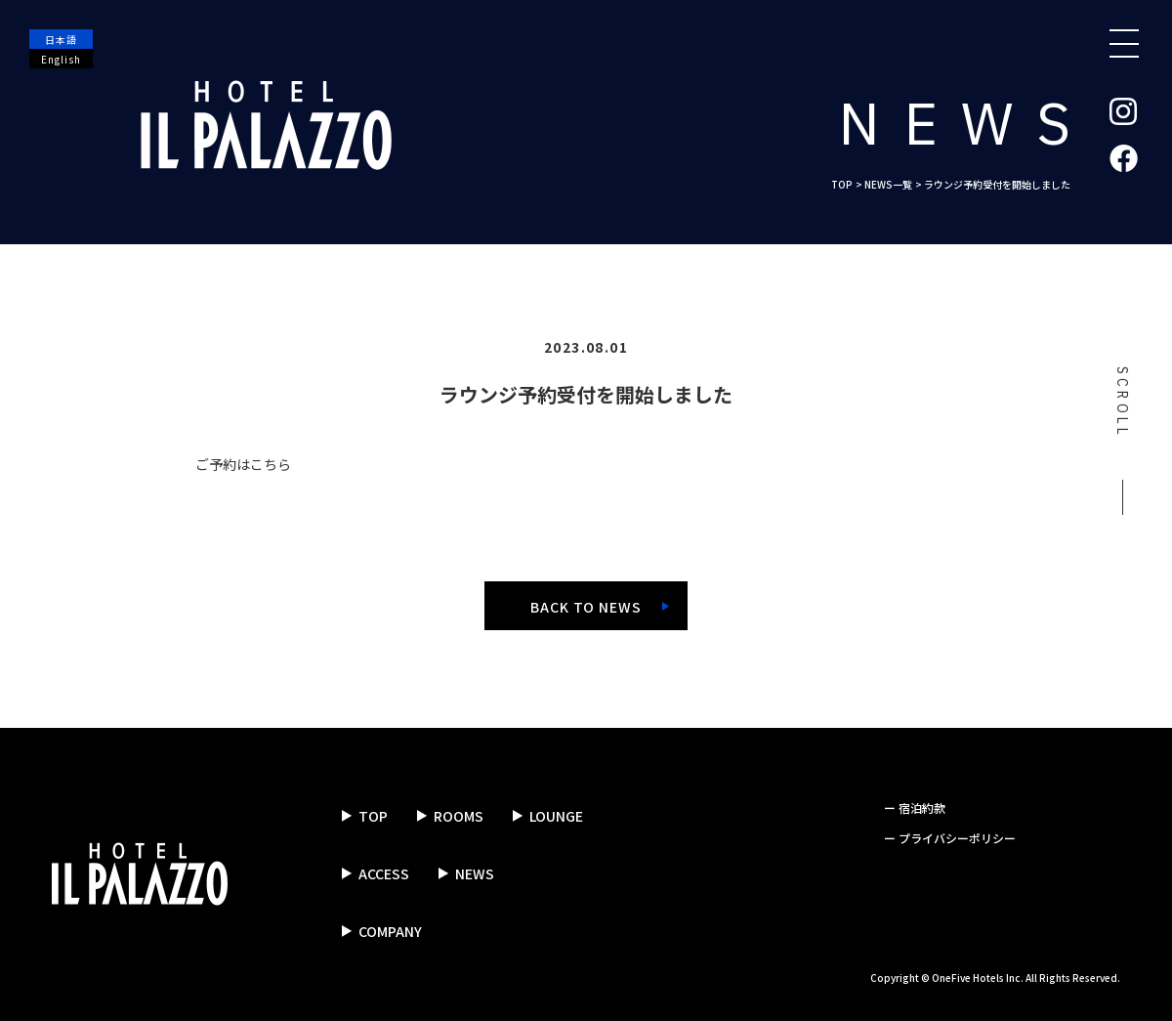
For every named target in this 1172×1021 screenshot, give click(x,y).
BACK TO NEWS (586, 607)
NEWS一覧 (888, 184)
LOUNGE (556, 816)
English (61, 59)
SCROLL (1121, 440)
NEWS (474, 873)
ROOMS (458, 816)
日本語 (61, 39)
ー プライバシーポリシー (950, 838)
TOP (842, 184)
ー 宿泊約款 (914, 807)
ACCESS (383, 873)
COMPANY (390, 931)
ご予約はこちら (243, 464)
